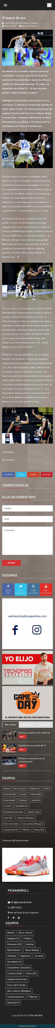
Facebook (8, 474)
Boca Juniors (19, 788)
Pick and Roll (35, 1015)
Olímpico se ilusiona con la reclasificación (31, 760)
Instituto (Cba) (33, 812)
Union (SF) (8, 818)
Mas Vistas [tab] (10, 724)
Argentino (35, 800)
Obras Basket (9, 800)
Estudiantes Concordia (13, 812)
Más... (22, 737)
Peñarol (47, 788)
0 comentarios (30, 26)
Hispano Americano (25, 818)
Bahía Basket (36, 794)
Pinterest (46, 474)
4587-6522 (15, 907)
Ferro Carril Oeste (11, 824)
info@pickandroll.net (20, 902)
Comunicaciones (11, 830)
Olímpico (23, 800)
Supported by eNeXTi (27, 1026)
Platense (25, 830)
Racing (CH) (39, 830)
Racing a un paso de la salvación (34, 732)
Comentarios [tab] (27, 724)
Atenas (7, 788)
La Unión (7, 806)
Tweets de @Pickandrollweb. (15, 840)
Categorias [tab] (44, 724)
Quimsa (23, 794)
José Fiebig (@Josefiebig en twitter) (21, 23)
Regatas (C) (34, 788)
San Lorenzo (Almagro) (33, 824)
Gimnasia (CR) (10, 794)
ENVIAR (11, 563)
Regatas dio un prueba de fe (32, 745)
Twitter (21, 474)
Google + (33, 474)
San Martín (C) (21, 806)
